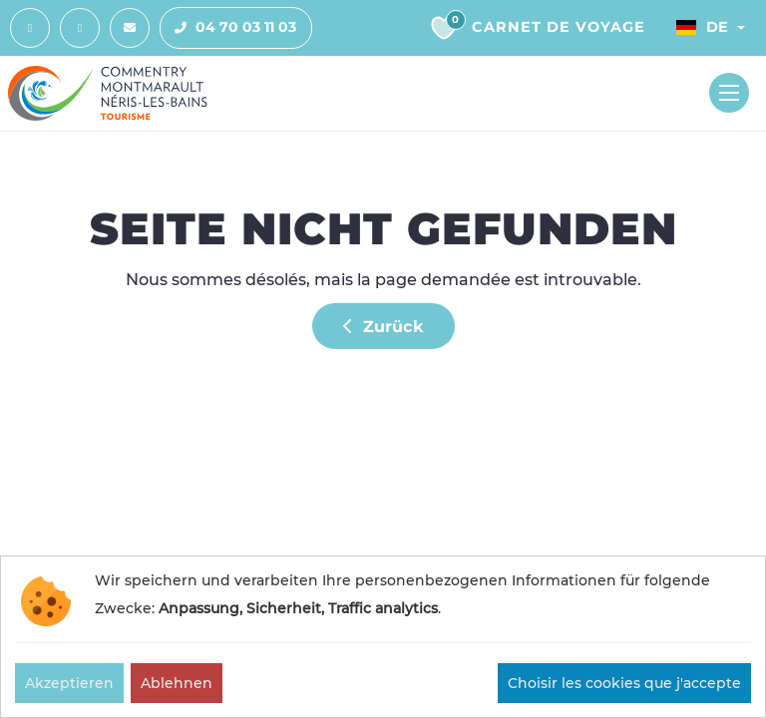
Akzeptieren (69, 683)
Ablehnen (176, 683)
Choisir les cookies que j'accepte (624, 683)
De (702, 27)
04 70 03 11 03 (228, 28)
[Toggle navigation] (729, 93)
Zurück (383, 326)
